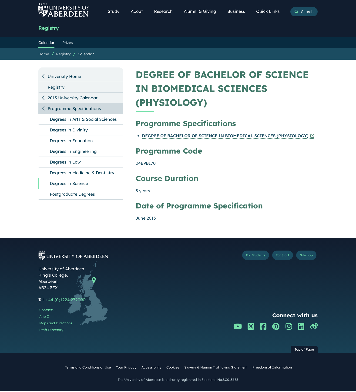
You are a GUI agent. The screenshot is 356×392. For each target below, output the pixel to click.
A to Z (44, 318)
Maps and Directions (55, 324)
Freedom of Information (272, 368)
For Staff (274, 257)
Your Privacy (126, 368)
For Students (239, 257)
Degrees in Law (65, 163)
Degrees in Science (69, 184)
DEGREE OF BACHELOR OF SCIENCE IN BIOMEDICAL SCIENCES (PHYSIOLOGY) (225, 137)
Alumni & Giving (202, 11)
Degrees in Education (71, 141)
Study (116, 11)
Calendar (86, 55)
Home (43, 55)
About (139, 11)
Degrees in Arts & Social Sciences (83, 120)
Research (166, 11)
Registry (50, 28)
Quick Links (270, 11)
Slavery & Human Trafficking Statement (215, 368)
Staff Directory (51, 331)
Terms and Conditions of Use (88, 368)
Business (238, 11)
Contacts (46, 311)
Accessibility (151, 368)
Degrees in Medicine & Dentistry (82, 174)
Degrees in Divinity (69, 131)
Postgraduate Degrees (72, 195)
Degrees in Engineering (73, 152)
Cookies (172, 368)
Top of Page (304, 350)
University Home (64, 77)
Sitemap (303, 257)
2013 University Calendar (72, 99)
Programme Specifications (74, 109)
